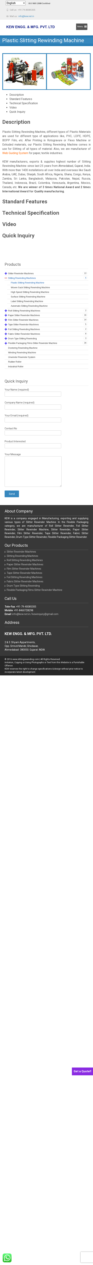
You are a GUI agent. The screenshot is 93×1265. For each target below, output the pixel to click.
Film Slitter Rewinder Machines (24, 568)
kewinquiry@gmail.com (45, 614)
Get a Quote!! (82, 1071)
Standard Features (24, 201)
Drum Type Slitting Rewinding (23, 585)
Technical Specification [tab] (23, 103)
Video (9, 224)
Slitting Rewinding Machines (22, 556)
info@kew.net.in (26, 16)
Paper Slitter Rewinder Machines (25, 564)
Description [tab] (16, 94)
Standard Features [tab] (20, 99)
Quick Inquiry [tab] (17, 111)
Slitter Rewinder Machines (21, 551)
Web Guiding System (15, 153)
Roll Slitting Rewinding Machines (25, 560)
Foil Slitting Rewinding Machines (24, 577)
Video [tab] (13, 107)
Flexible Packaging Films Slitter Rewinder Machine (34, 590)
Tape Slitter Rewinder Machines (24, 573)
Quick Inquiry (18, 235)
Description (16, 122)
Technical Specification (30, 213)
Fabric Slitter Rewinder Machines (25, 581)
